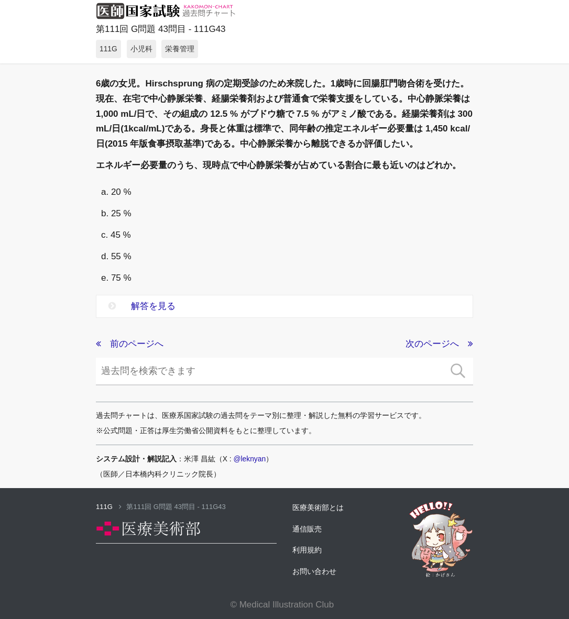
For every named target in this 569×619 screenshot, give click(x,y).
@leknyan (250, 459)
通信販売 (307, 529)
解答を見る (142, 306)
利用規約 (307, 550)
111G (109, 507)
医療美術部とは (318, 507)
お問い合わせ (314, 571)
